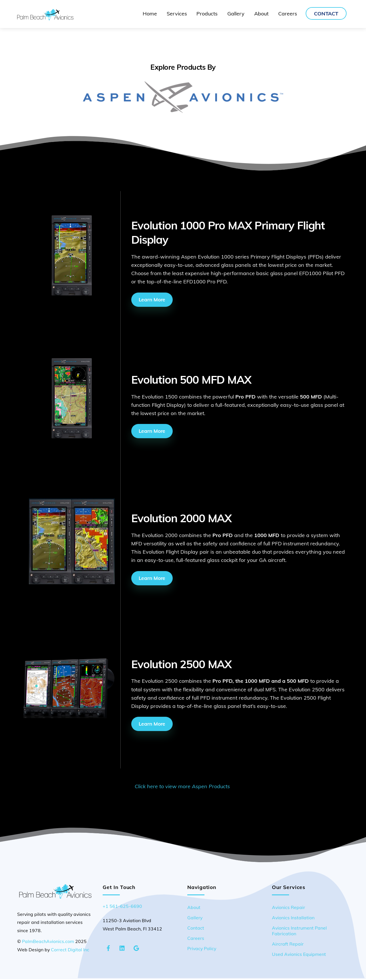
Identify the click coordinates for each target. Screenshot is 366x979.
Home (150, 13)
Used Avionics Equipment (299, 955)
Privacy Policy (201, 949)
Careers (287, 13)
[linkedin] (122, 948)
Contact (326, 13)
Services (177, 13)
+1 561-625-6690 (122, 907)
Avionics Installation (293, 918)
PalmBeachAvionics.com (48, 942)
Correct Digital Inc (70, 950)
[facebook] (108, 948)
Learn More (152, 299)
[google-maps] (136, 948)
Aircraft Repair (288, 944)
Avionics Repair (288, 908)
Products (207, 13)
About (261, 13)
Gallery (235, 13)
